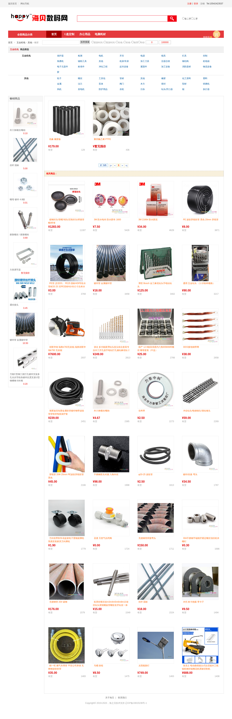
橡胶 (163, 78)
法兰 (80, 84)
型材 (184, 84)
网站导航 (24, 3)
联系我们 (122, 697)
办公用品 (84, 34)
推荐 (136, 42)
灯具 (184, 55)
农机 (122, 89)
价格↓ (121, 42)
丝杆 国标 (14, 165)
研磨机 (206, 84)
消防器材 (186, 66)
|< (111, 165)
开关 (122, 55)
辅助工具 (82, 61)
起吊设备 (124, 66)
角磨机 (60, 61)
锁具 (163, 55)
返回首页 (12, 3)
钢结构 (185, 61)
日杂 (142, 89)
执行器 (206, 89)
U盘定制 (69, 34)
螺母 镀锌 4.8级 (17, 199)
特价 (142, 42)
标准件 (81, 66)
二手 (195, 19)
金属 (59, 84)
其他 (30, 42)
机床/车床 (124, 61)
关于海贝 (109, 697)
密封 (163, 84)
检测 (80, 55)
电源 (142, 55)
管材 (122, 78)
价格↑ (128, 42)
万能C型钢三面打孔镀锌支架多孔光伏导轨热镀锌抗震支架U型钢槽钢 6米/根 (25, 377)
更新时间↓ (99, 42)
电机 (101, 55)
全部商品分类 (24, 34)
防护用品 (103, 89)
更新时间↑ (111, 42)
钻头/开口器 (167, 89)
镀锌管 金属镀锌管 (19, 340)
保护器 (60, 55)
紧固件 (143, 66)
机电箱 (206, 61)
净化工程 (103, 66)
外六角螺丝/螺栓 (18, 130)
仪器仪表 (165, 61)
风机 (59, 89)
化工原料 (186, 78)
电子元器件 (62, 66)
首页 (54, 34)
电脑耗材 (100, 34)
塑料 (205, 78)
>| (126, 165)
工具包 (102, 78)
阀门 (122, 84)
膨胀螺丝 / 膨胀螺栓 (19, 234)
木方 (142, 84)
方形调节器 (15, 269)
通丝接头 (14, 305)
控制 (205, 55)
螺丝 (80, 78)
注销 (202, 3)
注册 (189, 3)
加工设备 (165, 66)
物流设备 (207, 66)
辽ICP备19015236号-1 (136, 703)
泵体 (101, 84)
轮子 (59, 78)
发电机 (81, 89)
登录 (196, 3)
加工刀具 (144, 61)
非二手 (188, 19)
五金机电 (21, 42)
